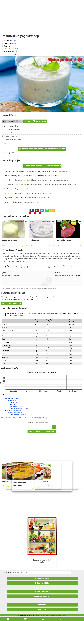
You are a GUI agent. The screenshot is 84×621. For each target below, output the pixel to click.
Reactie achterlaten (11, 303)
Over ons (65, 615)
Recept (8, 418)
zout (5, 143)
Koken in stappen (52, 166)
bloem (48, 176)
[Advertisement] (42, 19)
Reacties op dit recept (14, 410)
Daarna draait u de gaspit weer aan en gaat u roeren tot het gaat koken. (28, 193)
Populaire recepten (42, 596)
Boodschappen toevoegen (31, 149)
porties (7, 46)
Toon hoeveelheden (32, 166)
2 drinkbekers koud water (13, 140)
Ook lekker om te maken (15, 406)
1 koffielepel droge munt (12, 129)
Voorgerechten (17, 418)
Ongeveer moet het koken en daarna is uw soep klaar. (27, 198)
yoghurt (20, 184)
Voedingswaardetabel (14, 412)
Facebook (42, 605)
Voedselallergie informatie (19, 408)
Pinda (5, 273)
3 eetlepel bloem (10, 133)
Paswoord (31, 427)
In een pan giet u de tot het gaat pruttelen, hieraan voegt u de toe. (37, 171)
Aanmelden (49, 431)
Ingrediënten (11, 400)
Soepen (13, 43)
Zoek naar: (7, 573)
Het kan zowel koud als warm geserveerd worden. (21, 202)
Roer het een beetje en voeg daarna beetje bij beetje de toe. (31, 176)
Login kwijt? (34, 431)
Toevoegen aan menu (55, 149)
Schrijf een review (10, 54)
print (27, 121)
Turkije (13, 41)
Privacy (42, 615)
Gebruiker (31, 422)
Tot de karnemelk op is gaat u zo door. (17, 189)
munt (61, 171)
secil (15, 51)
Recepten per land (42, 592)
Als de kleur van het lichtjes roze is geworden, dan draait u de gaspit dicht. (36, 180)
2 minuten (15, 198)
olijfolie (22, 171)
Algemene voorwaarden (51, 615)
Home (2, 418)
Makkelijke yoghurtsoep (11, 398)
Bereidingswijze (12, 404)
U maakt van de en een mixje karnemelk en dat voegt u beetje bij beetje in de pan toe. (41, 184)
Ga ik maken (39, 121)
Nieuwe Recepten (42, 583)
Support (60, 615)
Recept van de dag (42, 579)
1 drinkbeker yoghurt (11, 136)
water (31, 184)
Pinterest (42, 609)
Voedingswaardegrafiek (18, 414)
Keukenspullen (15, 402)
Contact (38, 615)
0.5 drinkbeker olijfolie (11, 126)
